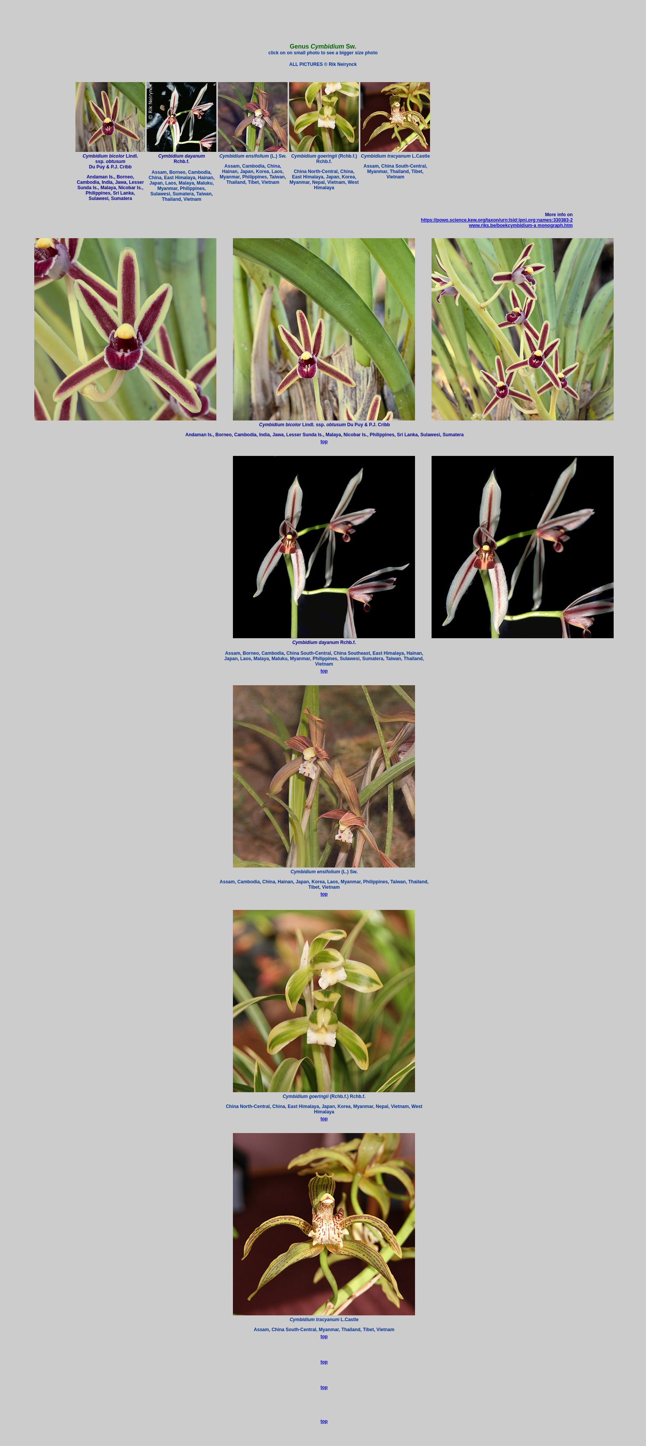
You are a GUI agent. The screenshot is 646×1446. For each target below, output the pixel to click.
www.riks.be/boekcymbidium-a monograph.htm (521, 225)
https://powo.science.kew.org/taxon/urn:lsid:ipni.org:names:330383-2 (496, 220)
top (324, 441)
